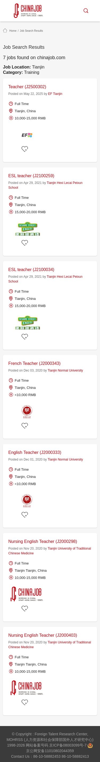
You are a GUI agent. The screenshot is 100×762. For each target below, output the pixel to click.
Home (12, 30)
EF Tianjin (55, 94)
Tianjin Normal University (65, 370)
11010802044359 (59, 751)
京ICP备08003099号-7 (67, 745)
